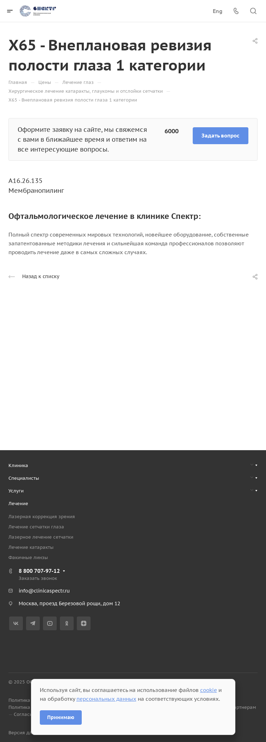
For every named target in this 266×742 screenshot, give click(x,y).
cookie (208, 690)
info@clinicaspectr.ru (44, 591)
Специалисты (23, 478)
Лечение (18, 504)
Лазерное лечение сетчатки (40, 537)
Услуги (16, 491)
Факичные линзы (28, 557)
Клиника (18, 465)
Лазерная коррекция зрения (41, 517)
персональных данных (106, 698)
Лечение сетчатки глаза (36, 527)
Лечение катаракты (31, 547)
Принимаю (60, 717)
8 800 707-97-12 (39, 571)
